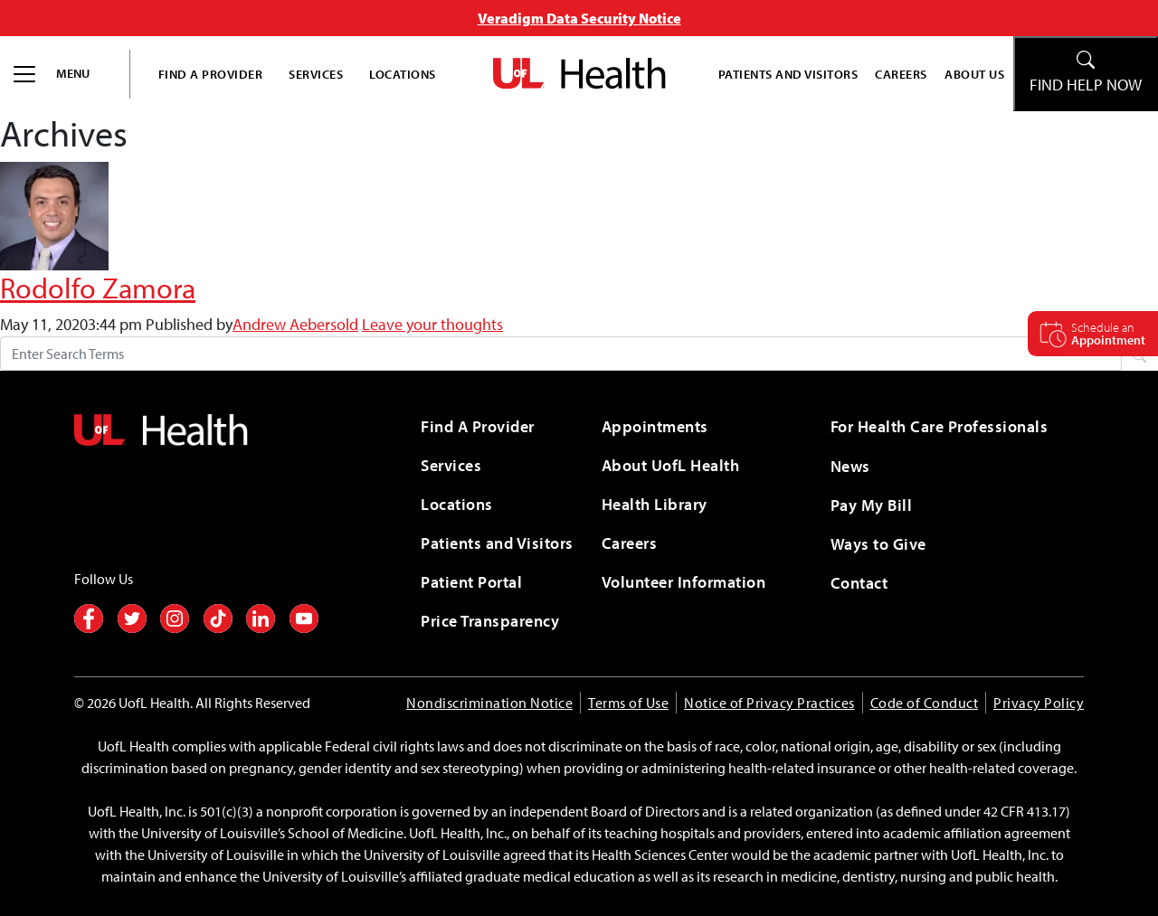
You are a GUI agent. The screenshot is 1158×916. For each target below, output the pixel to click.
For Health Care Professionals (940, 426)
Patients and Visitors (788, 73)
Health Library (654, 504)
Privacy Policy (1038, 703)
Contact (859, 582)
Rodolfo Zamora (97, 287)
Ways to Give (878, 544)
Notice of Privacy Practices (769, 703)
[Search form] (561, 353)
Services (316, 73)
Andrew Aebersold (295, 324)
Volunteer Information (684, 581)
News (850, 466)
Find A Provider (210, 73)
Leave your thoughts (432, 324)
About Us (974, 73)
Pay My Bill (872, 505)
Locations (402, 73)
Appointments (655, 426)
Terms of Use (628, 703)
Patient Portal (471, 581)
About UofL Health (671, 465)
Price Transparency (490, 620)
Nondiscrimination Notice (489, 703)
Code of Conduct (924, 703)
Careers (901, 73)
